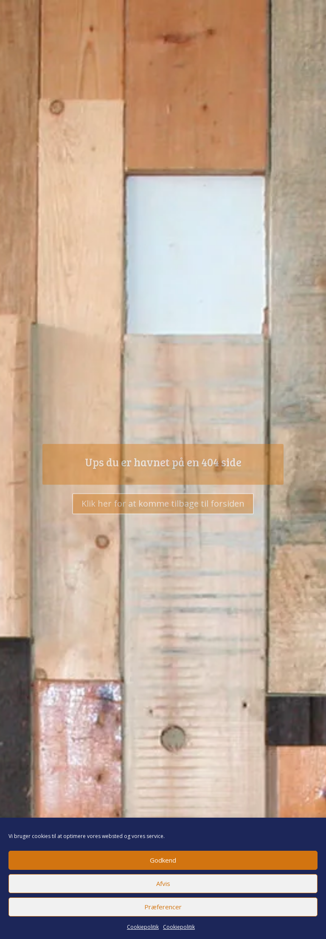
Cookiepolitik (143, 927)
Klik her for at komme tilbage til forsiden (163, 507)
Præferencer (163, 907)
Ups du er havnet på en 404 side (163, 466)
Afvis (163, 883)
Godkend (163, 860)
